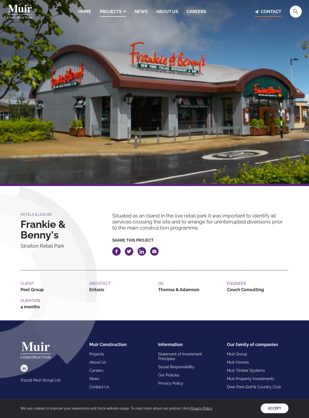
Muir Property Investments (250, 378)
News (141, 11)
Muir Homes (238, 362)
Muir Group (237, 354)
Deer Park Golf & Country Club (254, 387)
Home (84, 11)
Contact (271, 11)
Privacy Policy (170, 383)
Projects (111, 11)
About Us (167, 11)
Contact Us (99, 387)
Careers (196, 11)
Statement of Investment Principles (180, 356)
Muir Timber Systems (246, 370)
